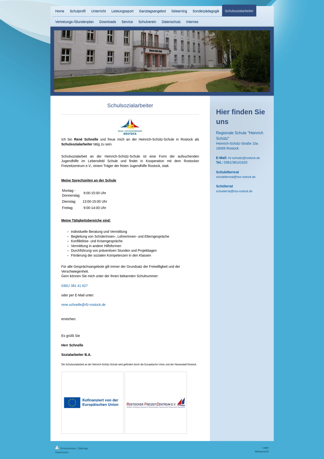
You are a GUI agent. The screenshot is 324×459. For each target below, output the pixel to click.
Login (265, 447)
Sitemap (83, 448)
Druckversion (66, 448)
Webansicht (262, 451)
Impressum (61, 452)
